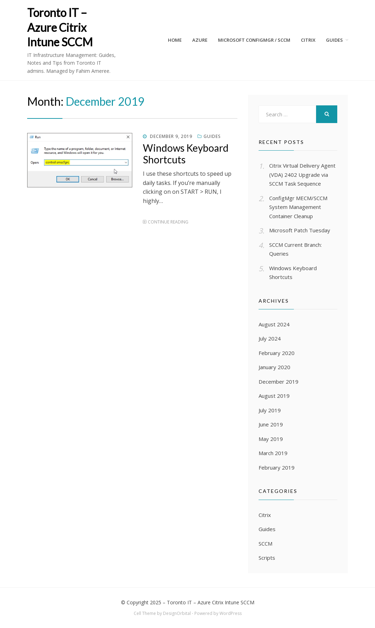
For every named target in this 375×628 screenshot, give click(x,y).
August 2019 (274, 395)
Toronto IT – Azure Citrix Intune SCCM (60, 27)
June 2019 (271, 424)
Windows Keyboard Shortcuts (186, 154)
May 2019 (271, 438)
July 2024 (270, 338)
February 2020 (277, 352)
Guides (334, 40)
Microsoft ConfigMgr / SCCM (254, 40)
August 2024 (274, 324)
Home (175, 40)
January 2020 (274, 367)
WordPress (230, 613)
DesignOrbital (177, 613)
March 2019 (273, 453)
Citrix (265, 514)
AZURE (199, 40)
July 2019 (270, 410)
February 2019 (277, 467)
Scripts (267, 557)
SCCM (265, 543)
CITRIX (308, 40)
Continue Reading (168, 222)
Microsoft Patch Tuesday (299, 230)
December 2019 (278, 381)
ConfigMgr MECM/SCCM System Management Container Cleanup (298, 207)
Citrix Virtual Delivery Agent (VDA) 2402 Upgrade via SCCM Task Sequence (302, 174)
